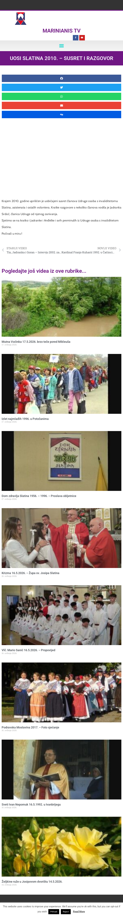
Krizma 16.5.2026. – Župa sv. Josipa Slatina (30, 573)
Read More (79, 911)
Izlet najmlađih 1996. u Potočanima (25, 419)
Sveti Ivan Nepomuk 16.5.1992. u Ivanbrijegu (31, 804)
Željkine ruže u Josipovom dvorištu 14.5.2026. (32, 881)
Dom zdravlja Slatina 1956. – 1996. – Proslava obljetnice (39, 496)
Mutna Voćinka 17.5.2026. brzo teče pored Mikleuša (36, 341)
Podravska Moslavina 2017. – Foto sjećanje (30, 727)
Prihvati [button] (53, 911)
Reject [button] (66, 911)
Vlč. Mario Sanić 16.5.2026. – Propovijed (28, 650)
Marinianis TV (62, 31)
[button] (61, 45)
